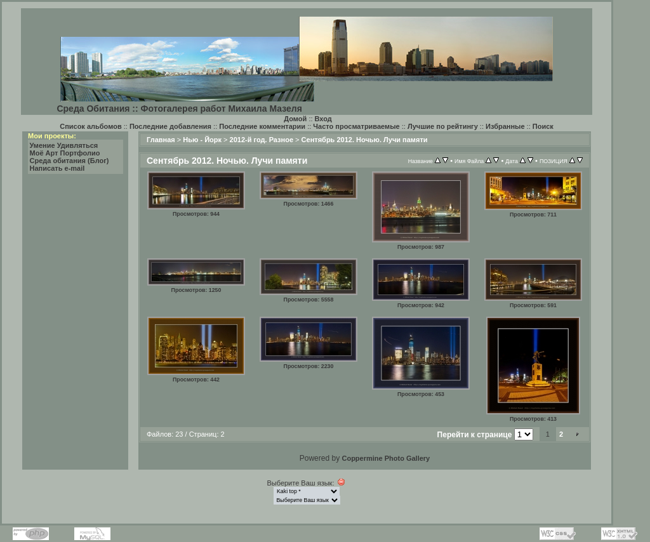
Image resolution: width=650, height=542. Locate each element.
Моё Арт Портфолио (65, 153)
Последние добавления (170, 126)
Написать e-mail (57, 168)
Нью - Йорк (202, 139)
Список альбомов (90, 126)
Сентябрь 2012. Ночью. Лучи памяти (365, 139)
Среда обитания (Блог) (69, 160)
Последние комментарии (262, 126)
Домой (295, 118)
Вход (323, 118)
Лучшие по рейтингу (443, 126)
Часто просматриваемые (356, 126)
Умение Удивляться (64, 145)
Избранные (505, 126)
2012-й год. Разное (261, 139)
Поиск (543, 126)
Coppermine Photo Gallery (386, 458)
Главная (161, 139)
